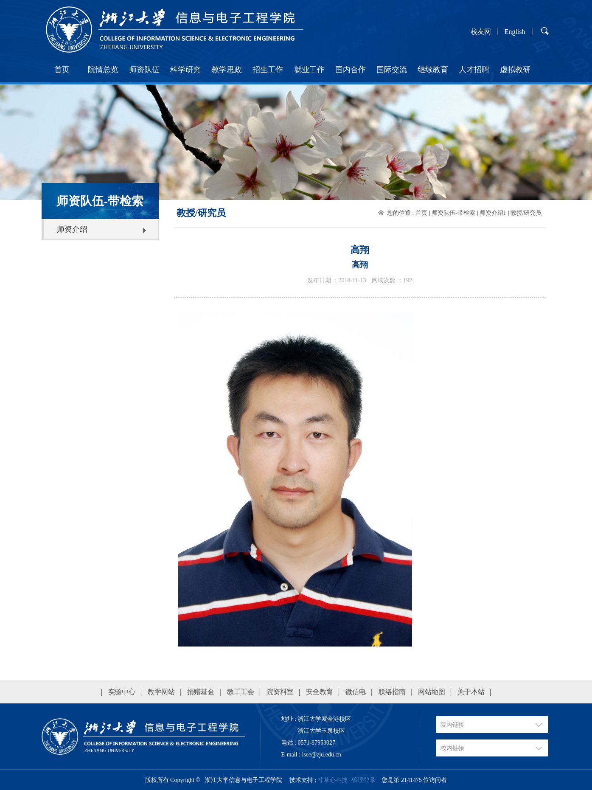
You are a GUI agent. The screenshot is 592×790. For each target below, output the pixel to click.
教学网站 (161, 691)
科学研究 (185, 69)
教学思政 (226, 69)
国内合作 (350, 69)
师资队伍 (144, 69)
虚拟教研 (515, 69)
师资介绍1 (493, 213)
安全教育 (319, 691)
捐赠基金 (200, 691)
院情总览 (103, 69)
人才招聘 (474, 69)
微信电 (355, 691)
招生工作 (268, 69)
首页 (62, 69)
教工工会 (240, 691)
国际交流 (391, 69)
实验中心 (121, 691)
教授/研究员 (526, 213)
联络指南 (392, 691)
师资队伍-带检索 (453, 213)
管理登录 (364, 780)
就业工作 (309, 69)
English (515, 31)
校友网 (481, 31)
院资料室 (280, 691)
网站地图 (431, 691)
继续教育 (433, 69)
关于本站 (471, 691)
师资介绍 (72, 229)
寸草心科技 (333, 780)
